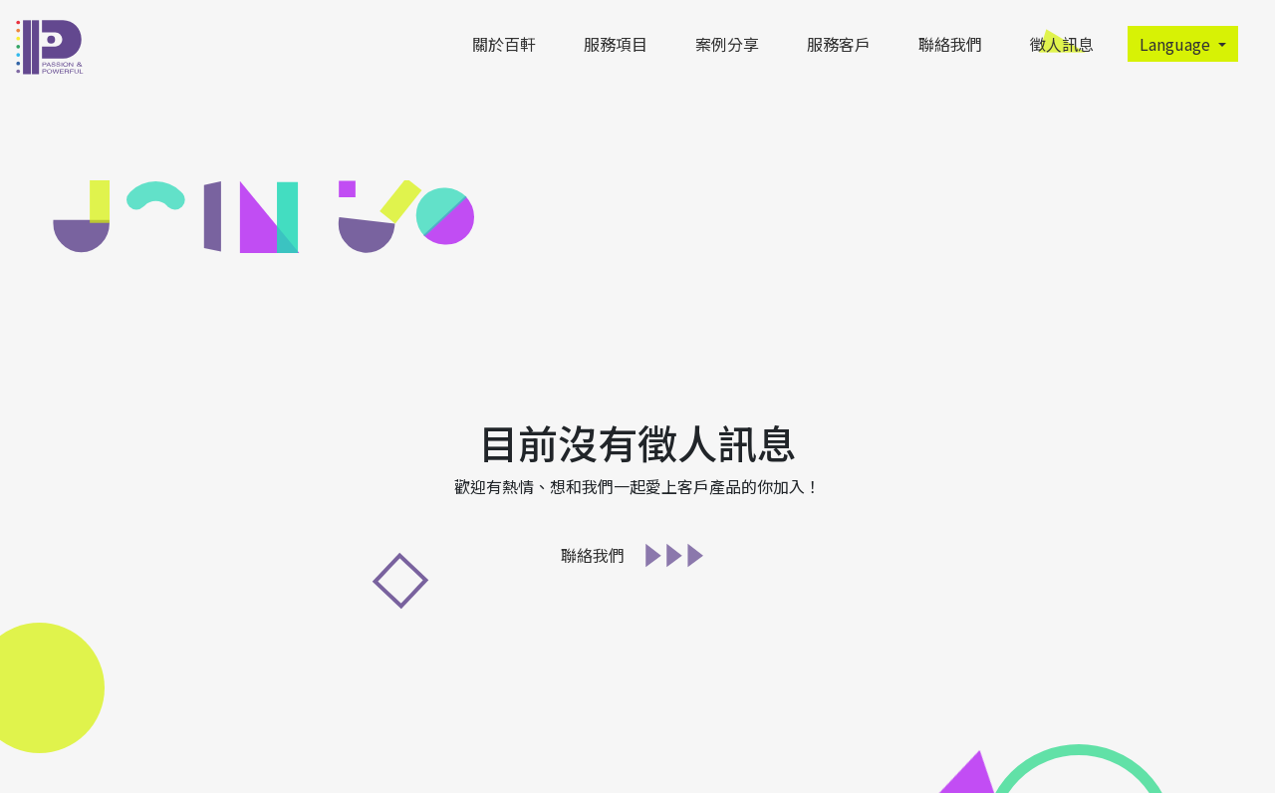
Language (1177, 44)
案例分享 (727, 44)
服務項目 (615, 44)
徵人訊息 (1066, 44)
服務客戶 (839, 44)
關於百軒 (504, 44)
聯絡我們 (950, 44)
